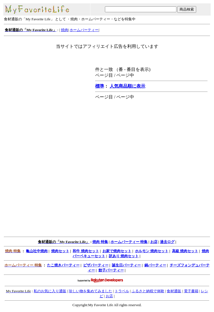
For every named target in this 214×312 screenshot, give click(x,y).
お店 (154, 242)
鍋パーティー (155, 265)
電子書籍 (191, 291)
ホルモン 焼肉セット (151, 251)
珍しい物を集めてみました (90, 291)
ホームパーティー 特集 (128, 242)
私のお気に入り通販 (50, 291)
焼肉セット (60, 251)
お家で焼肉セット (116, 251)
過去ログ (167, 242)
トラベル (122, 291)
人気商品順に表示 (127, 86)
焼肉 (64, 30)
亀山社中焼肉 (37, 251)
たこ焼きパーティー (63, 265)
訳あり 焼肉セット (124, 256)
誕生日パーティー (126, 265)
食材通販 (174, 291)
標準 (99, 86)
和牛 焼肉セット (86, 251)
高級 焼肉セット (185, 251)
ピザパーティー (96, 265)
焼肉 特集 (100, 242)
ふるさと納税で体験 (148, 291)
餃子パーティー (111, 270)
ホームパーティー (84, 30)
